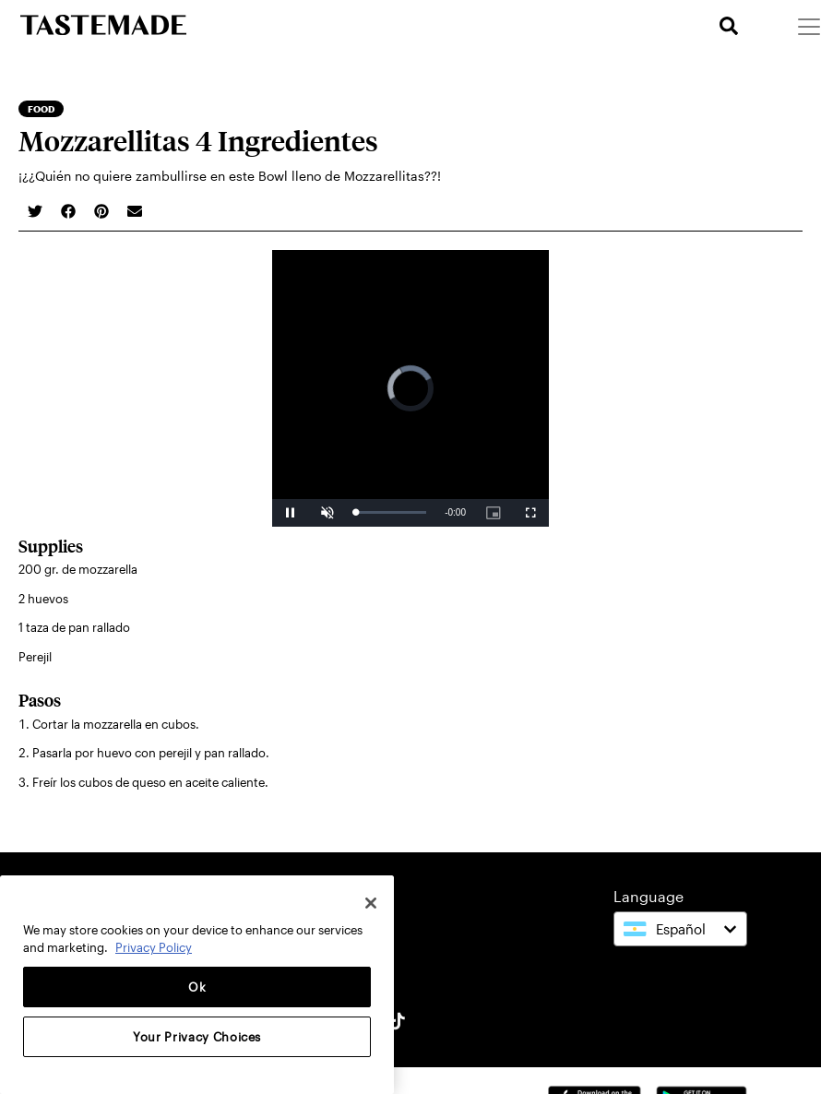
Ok (197, 987)
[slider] (390, 512)
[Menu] (808, 26)
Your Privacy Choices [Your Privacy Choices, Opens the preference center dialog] (197, 1036)
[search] (728, 26)
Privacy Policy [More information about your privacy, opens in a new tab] (153, 947)
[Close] (371, 903)
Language (648, 896)
